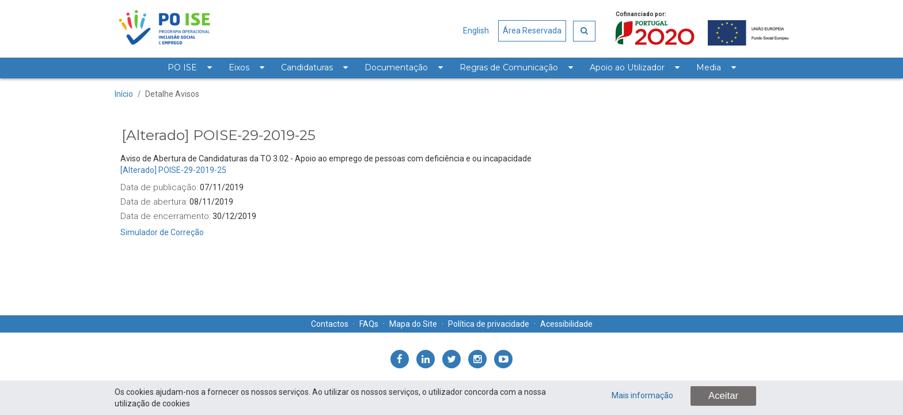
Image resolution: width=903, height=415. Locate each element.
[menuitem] (189, 68)
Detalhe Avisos (172, 94)
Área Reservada (532, 30)
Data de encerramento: (165, 216)
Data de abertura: (154, 202)
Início (124, 94)
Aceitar (723, 395)
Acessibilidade (566, 324)
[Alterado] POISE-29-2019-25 (173, 170)
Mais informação (642, 395)
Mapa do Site (413, 324)
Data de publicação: (159, 187)
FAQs (368, 324)
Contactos (329, 324)
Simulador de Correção (162, 232)
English (476, 30)
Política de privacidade (488, 324)
